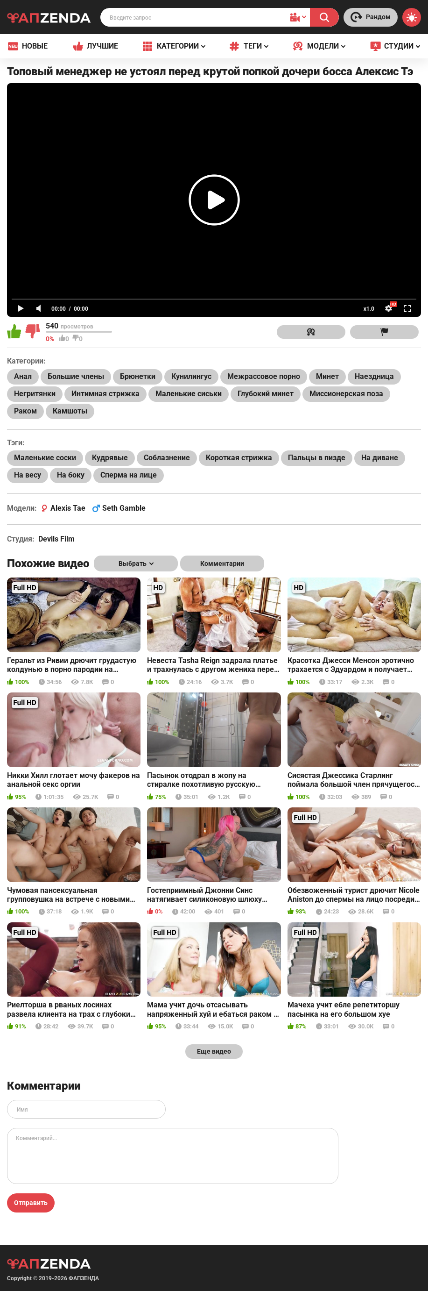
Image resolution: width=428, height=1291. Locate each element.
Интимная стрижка (105, 393)
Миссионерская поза (346, 393)
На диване (379, 457)
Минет (327, 376)
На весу (27, 475)
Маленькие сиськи (188, 393)
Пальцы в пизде (316, 457)
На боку (70, 475)
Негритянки (35, 393)
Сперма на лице (128, 475)
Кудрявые (110, 457)
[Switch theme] (411, 17)
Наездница (374, 376)
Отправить (31, 1202)
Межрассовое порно (263, 376)
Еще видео (214, 1051)
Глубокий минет (266, 393)
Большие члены (76, 376)
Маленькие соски (45, 457)
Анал (23, 376)
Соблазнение (167, 457)
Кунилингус (191, 376)
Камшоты (70, 411)
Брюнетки (137, 376)
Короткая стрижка (239, 457)
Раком (25, 411)
